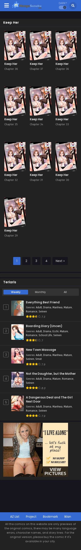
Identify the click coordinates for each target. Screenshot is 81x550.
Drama (47, 307)
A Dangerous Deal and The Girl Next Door (49, 400)
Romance (31, 311)
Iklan (67, 516)
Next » (60, 261)
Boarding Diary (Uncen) (44, 326)
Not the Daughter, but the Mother (51, 374)
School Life (45, 335)
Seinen (43, 311)
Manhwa (57, 307)
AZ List (14, 516)
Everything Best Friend (43, 302)
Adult (39, 307)
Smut (38, 358)
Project (31, 516)
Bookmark (50, 516)
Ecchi (55, 331)
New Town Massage (41, 350)
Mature (68, 307)
